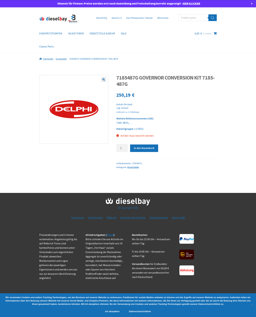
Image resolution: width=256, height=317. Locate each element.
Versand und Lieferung (132, 217)
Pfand (110, 234)
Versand (124, 108)
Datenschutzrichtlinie (140, 311)
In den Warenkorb (144, 148)
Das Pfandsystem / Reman (139, 17)
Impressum (77, 217)
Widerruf (111, 217)
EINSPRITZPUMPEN (50, 33)
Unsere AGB (178, 217)
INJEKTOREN (76, 33)
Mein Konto (162, 17)
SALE (124, 33)
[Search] (212, 17)
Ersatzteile (61, 58)
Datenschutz (95, 217)
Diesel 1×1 (117, 17)
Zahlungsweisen (158, 217)
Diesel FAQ (101, 17)
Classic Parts (46, 46)
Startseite (48, 58)
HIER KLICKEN (191, 3)
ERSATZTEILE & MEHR (102, 33)
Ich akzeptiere (112, 311)
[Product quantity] (122, 148)
